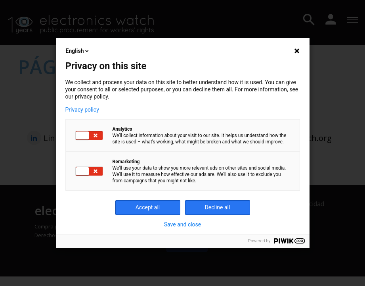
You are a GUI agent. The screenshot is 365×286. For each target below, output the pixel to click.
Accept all (148, 207)
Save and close (182, 224)
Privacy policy (82, 109)
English (78, 51)
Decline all (217, 207)
